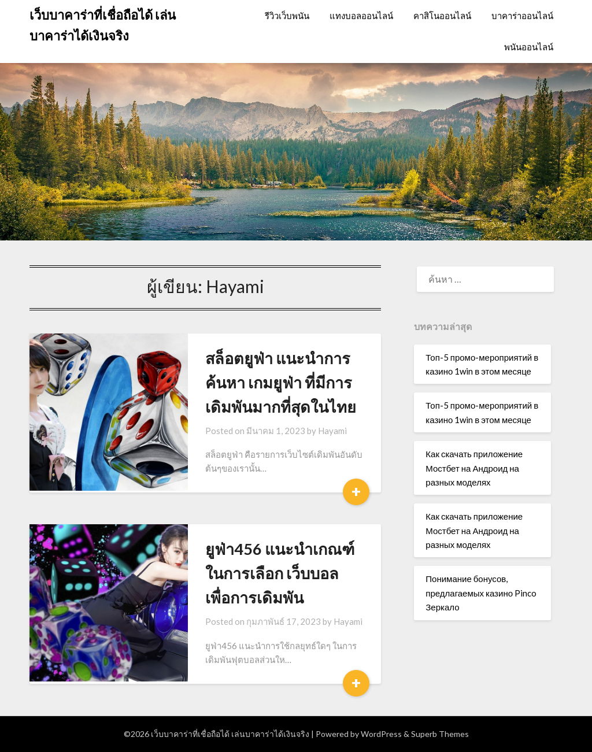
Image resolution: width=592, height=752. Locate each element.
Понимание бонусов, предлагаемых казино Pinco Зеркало (481, 592)
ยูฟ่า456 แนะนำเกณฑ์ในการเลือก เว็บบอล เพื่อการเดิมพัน (273, 573)
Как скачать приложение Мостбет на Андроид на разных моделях (474, 468)
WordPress (381, 734)
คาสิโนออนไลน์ (442, 15)
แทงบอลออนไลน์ (361, 15)
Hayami (315, 430)
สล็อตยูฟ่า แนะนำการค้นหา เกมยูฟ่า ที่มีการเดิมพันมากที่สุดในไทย (274, 382)
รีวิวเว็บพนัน (287, 15)
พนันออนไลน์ (528, 47)
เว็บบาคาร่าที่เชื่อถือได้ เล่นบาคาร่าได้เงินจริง (102, 25)
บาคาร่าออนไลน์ (522, 15)
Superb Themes (440, 734)
